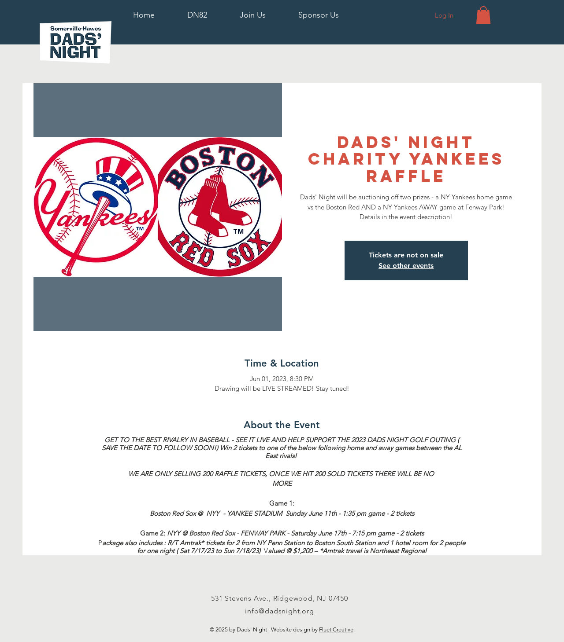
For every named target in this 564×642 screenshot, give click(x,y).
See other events (406, 265)
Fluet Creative (336, 629)
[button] (197, 15)
